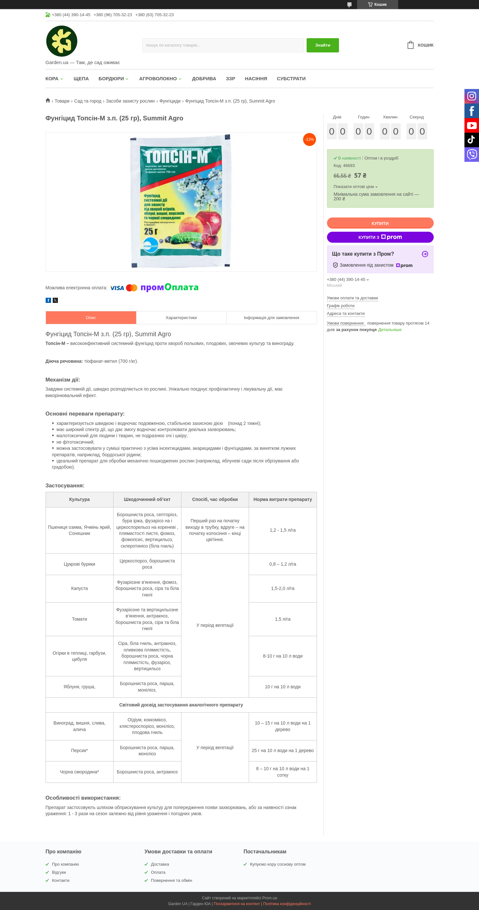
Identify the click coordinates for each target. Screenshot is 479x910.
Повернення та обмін (171, 880)
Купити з (380, 237)
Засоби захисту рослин (130, 101)
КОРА (52, 78)
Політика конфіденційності (287, 904)
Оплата (158, 872)
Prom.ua (269, 898)
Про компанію (65, 864)
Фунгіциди (169, 101)
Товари (62, 101)
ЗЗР (230, 78)
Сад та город (87, 101)
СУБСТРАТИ (291, 78)
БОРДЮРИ (111, 78)
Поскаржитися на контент (237, 904)
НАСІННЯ (256, 78)
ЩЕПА (81, 78)
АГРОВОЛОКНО (158, 78)
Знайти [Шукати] (323, 45)
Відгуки (59, 872)
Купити (380, 223)
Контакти (61, 880)
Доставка (160, 864)
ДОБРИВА (204, 78)
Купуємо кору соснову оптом (278, 864)
